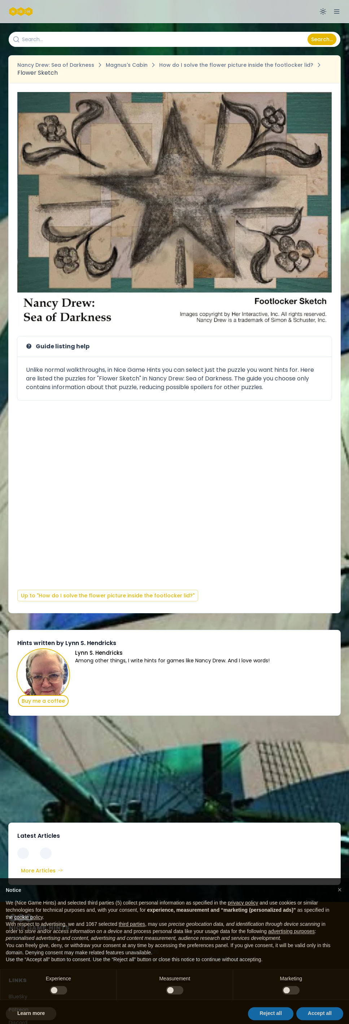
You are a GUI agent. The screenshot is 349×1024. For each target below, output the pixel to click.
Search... (322, 39)
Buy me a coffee (43, 701)
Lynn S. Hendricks (99, 653)
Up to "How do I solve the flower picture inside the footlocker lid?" (108, 595)
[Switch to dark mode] (323, 11)
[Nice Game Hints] (22, 11)
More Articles (42, 870)
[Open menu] (337, 11)
